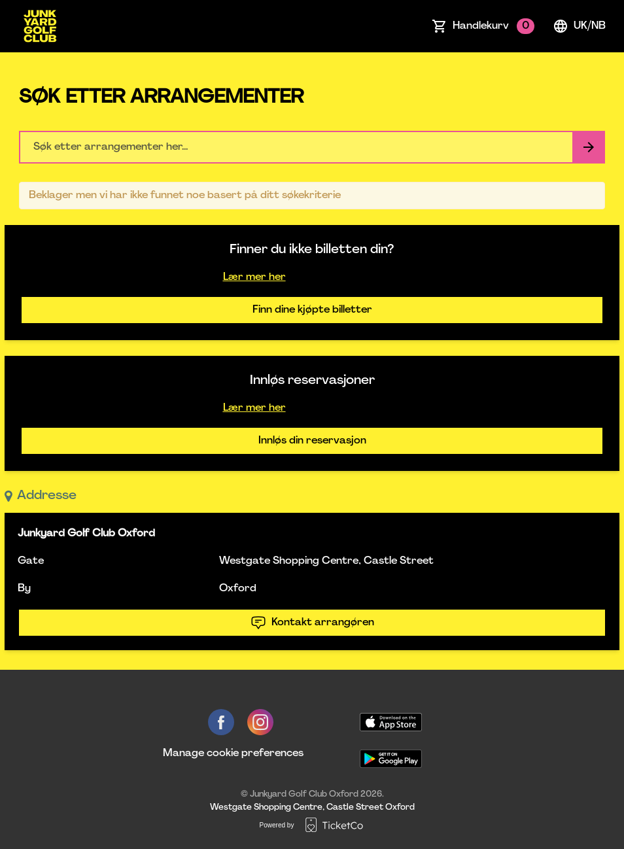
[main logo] (39, 26)
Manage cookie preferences (233, 753)
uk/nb (579, 26)
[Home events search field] (312, 147)
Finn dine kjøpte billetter (312, 310)
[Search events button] (588, 147)
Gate (31, 561)
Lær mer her (254, 277)
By (24, 588)
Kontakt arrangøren (312, 623)
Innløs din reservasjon (312, 441)
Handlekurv (493, 26)
